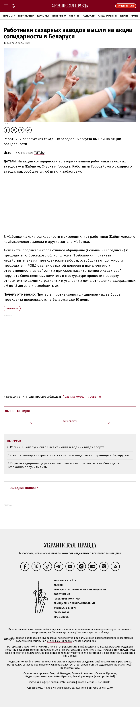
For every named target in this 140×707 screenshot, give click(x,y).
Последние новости (22, 488)
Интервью (59, 15)
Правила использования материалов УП (79, 589)
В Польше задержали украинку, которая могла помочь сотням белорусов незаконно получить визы (63, 465)
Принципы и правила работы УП (74, 603)
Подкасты (88, 15)
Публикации (26, 15)
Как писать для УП (65, 607)
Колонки (43, 15)
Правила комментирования (82, 396)
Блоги (124, 15)
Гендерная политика (66, 598)
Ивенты (74, 15)
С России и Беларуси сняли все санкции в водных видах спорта (55, 447)
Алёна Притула (62, 676)
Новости (9, 15)
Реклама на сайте (64, 580)
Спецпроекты (107, 15)
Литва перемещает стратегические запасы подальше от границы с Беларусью (68, 455)
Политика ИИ (61, 594)
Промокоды (61, 617)
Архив (134, 15)
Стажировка (61, 612)
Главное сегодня (17, 411)
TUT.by (39, 153)
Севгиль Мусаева (106, 673)
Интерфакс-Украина (59, 641)
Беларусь (12, 308)
